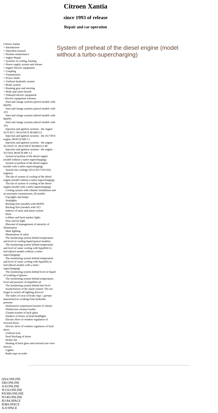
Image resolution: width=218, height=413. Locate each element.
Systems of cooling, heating (21, 60)
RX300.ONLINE (13, 393)
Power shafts (13, 77)
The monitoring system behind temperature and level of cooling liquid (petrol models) (28, 239)
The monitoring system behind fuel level (28, 285)
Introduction (12, 47)
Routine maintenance (17, 54)
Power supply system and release (24, 64)
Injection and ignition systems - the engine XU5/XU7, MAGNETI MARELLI (28, 130)
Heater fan (11, 339)
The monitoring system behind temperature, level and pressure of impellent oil (28, 280)
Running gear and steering (20, 88)
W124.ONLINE (12, 390)
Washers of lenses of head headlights (26, 316)
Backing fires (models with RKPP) (25, 203)
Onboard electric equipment (21, 95)
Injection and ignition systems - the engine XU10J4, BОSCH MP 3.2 (28, 151)
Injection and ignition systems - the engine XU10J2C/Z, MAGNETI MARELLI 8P (28, 144)
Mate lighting (13, 231)
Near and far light (15, 220)
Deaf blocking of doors (18, 336)
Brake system (13, 84)
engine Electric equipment (20, 67)
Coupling (11, 71)
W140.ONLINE (12, 397)
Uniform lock (13, 333)
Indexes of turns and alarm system (24, 210)
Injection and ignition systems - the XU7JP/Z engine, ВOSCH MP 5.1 (29, 137)
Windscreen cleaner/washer (21, 309)
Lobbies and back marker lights (23, 217)
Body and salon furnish (19, 91)
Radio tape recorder (16, 353)
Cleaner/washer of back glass (22, 312)
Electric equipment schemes (20, 98)
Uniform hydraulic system (20, 81)
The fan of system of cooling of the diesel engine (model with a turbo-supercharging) (27, 185)
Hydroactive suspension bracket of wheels (29, 305)
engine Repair (13, 57)
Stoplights (11, 200)
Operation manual (16, 50)
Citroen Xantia (11, 43)
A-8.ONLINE (10, 386)
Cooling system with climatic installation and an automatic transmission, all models (29, 192)
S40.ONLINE (10, 382)
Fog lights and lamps (17, 197)
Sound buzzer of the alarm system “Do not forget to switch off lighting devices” (28, 290)
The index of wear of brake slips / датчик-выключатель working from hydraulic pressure (27, 299)
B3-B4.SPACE (11, 400)
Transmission (13, 74)
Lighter (10, 350)
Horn (8, 214)
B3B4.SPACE (11, 404)
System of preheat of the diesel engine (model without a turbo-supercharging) (25, 158)
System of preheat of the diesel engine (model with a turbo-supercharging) (25, 164)
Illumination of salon (17, 234)
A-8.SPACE (9, 408)
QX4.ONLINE (11, 379)
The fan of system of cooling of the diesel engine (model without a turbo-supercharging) (28, 178)
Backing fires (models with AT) (23, 207)
